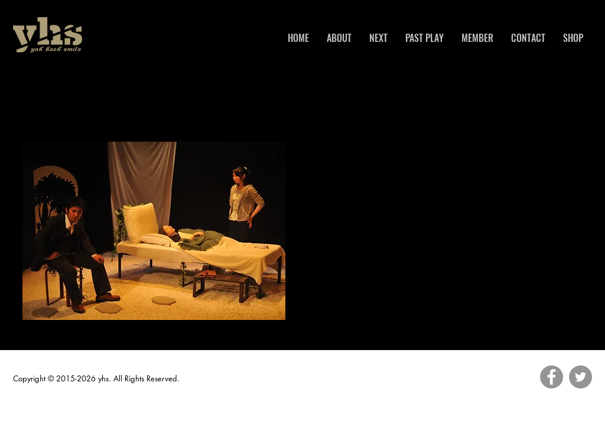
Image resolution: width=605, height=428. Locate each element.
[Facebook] (551, 376)
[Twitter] (580, 376)
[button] (153, 231)
